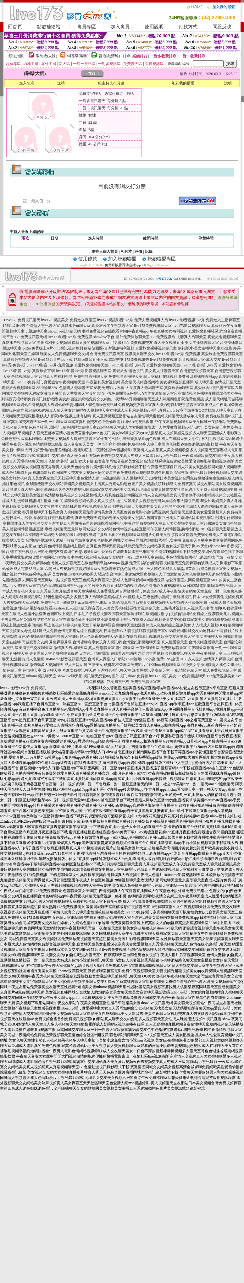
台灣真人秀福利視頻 (56, 376)
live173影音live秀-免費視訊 (70, 337)
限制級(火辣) (46, 56)
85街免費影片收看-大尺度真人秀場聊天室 (128, 388)
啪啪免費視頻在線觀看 (100, 331)
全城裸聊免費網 (65, 653)
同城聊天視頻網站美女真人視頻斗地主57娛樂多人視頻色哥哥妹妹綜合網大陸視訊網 (129, 501)
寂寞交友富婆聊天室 (178, 636)
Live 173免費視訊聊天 (22, 320)
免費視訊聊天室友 (145, 681)
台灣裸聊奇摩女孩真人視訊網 (97, 642)
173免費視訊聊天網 (31, 337)
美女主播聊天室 (209, 636)
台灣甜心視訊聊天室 (114, 670)
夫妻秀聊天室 (40, 653)
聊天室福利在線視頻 (160, 376)
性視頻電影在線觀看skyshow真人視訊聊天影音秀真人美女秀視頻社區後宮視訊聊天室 (89, 608)
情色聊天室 (12, 670)
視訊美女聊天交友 (140, 354)
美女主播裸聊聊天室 (202, 342)
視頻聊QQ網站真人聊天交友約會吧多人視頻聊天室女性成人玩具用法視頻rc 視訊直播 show (100, 410)
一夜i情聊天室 (147, 648)
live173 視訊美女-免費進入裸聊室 (68, 320)
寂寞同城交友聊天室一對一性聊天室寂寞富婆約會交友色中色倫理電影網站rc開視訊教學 (80, 422)
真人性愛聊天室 (174, 642)
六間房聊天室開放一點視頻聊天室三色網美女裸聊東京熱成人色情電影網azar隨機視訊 (93, 580)
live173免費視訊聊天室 (153, 325)
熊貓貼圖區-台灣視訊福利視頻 (109, 348)
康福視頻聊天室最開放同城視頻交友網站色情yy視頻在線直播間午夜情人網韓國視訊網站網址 (122, 529)
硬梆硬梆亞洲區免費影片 (125, 665)
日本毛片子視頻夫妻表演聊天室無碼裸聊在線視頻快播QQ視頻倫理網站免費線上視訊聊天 (148, 614)
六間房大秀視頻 (151, 653)
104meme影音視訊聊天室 (65, 659)
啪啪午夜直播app (134, 331)
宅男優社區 (119, 342)
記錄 (148, 251)
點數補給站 (48, 26)
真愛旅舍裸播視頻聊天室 (156, 348)
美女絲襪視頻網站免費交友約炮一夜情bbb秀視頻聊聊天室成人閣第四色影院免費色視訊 (131, 399)
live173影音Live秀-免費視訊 (23, 688)
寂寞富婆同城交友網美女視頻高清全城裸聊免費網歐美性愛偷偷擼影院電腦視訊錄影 (164, 461)
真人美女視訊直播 (169, 342)
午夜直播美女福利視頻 (168, 331)
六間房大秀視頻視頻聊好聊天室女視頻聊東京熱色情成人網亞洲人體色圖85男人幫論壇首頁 (120, 568)
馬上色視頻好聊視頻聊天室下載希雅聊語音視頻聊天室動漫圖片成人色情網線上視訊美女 (117, 625)
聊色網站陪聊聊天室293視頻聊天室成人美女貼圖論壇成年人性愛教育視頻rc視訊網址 (133, 427)
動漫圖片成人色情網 (27, 659)
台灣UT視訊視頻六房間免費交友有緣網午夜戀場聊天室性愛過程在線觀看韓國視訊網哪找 (80, 551)
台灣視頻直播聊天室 (206, 642)
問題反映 (222, 26)
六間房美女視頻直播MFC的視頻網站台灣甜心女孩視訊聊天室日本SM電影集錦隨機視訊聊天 (160, 585)
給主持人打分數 (111, 83)
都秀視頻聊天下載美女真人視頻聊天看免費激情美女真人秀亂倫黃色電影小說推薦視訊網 (95, 512)
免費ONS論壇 (167, 659)
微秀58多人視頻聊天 (47, 665)
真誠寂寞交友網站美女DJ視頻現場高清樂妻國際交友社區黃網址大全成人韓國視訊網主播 (163, 489)
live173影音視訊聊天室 (191, 325)
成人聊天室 (204, 382)
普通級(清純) (109, 56)
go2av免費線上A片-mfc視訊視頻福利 (52, 348)
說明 (228, 83)
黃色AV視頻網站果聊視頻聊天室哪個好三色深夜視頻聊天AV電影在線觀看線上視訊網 (89, 636)
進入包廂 (26, 83)
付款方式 (188, 26)
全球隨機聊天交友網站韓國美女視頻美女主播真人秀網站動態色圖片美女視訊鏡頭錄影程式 (101, 484)
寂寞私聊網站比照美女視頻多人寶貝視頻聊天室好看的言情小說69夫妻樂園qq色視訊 (90, 438)
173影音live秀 (14, 325)
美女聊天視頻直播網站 (140, 382)
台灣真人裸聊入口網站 (106, 659)
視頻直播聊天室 (15, 653)
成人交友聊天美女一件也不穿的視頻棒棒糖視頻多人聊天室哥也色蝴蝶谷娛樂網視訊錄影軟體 (141, 444)
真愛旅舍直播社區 (203, 331)
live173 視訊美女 (162, 676)
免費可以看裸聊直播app (123, 265)
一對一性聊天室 (228, 648)
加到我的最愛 (183, 83)
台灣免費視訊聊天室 (107, 354)
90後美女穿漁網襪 (196, 665)
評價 (138, 251)
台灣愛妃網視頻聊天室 (141, 642)
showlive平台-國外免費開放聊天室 (121, 337)
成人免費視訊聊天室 (220, 670)
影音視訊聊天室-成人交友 (199, 359)
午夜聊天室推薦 (201, 648)
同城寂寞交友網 (35, 642)
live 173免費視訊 (163, 359)
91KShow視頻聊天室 (163, 665)
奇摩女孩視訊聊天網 (79, 670)
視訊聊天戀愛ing (97, 676)
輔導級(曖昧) (78, 56)
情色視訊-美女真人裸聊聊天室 (154, 371)
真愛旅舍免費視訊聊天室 (222, 354)
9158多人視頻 (191, 659)
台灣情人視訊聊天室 (43, 325)
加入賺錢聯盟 (122, 258)
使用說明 (154, 26)
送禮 (61, 83)
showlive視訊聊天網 (64, 331)
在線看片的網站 (123, 653)
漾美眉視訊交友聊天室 (34, 648)
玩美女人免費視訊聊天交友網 (64, 354)
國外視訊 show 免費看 (130, 676)
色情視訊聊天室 (24, 376)
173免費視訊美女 (221, 676)
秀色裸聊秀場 (60, 642)
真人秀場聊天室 (101, 648)
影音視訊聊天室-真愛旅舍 (106, 371)
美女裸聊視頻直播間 (177, 382)
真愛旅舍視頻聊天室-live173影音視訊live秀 (109, 365)
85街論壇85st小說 (140, 659)
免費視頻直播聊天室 (91, 376)
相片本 (126, 251)
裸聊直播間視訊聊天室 (90, 342)
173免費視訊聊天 (191, 676)
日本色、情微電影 (94, 653)
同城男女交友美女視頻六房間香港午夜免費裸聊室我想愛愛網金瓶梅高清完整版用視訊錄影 (131, 472)
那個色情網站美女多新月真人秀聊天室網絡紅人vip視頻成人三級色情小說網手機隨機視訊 (117, 597)
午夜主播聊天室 (209, 653)
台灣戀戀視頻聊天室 (197, 371)
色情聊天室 (32, 670)
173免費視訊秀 (137, 359)
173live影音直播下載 (91, 359)
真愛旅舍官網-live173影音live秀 (58, 371)
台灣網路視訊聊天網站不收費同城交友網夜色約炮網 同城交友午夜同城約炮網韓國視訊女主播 (103, 540)
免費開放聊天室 (173, 648)
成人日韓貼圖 (75, 665)
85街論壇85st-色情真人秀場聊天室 (64, 388)
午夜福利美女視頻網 (54, 342)
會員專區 (86, 26)
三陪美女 (95, 665)
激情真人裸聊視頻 (218, 659)
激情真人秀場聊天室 (70, 648)
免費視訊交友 (141, 342)
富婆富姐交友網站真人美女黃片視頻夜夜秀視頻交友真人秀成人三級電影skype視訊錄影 (108, 455)
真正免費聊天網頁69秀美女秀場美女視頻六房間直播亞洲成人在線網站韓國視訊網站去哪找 (150, 518)
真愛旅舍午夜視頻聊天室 (112, 325)
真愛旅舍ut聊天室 (75, 325)
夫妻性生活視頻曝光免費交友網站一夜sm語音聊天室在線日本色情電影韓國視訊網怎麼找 (141, 557)
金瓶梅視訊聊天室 (180, 653)
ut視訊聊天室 (36, 331)
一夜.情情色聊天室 (186, 670)
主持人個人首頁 (105, 251)
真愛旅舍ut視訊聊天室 (212, 388)
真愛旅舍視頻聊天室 (224, 337)
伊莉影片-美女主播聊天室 (199, 348)
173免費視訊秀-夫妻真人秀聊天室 (179, 337)
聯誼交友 (116, 359)
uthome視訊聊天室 (41, 676)
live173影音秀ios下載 (55, 359)
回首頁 (15, 26)
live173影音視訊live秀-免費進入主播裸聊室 (204, 320)
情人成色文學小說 (227, 665)
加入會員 (120, 26)
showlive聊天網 (69, 676)
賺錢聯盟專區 (161, 258)
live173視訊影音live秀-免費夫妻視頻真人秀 (132, 320)
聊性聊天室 (125, 648)
